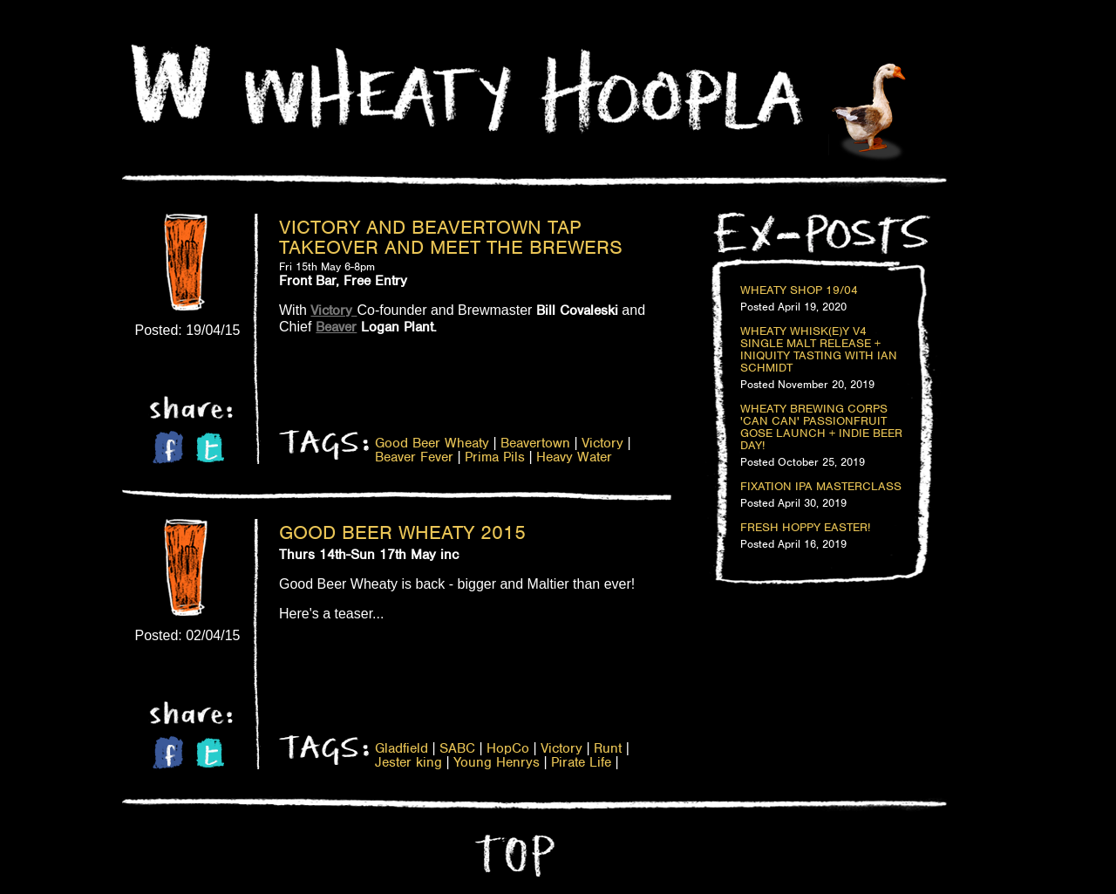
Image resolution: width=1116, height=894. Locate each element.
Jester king (408, 762)
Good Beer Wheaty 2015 (402, 532)
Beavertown (535, 443)
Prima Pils (495, 457)
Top (513, 856)
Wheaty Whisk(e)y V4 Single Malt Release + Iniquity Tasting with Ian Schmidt (818, 349)
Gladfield (401, 748)
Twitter (210, 447)
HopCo (508, 748)
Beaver (336, 327)
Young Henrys (496, 762)
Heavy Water (574, 457)
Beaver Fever (414, 457)
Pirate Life (581, 762)
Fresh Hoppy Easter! (805, 528)
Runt (608, 748)
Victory (602, 443)
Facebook (168, 447)
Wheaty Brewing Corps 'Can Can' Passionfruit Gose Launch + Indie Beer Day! (821, 427)
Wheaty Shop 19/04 (799, 290)
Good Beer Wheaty (432, 443)
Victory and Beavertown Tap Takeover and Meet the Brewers (451, 237)
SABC (457, 748)
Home (171, 84)
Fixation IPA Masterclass (821, 487)
